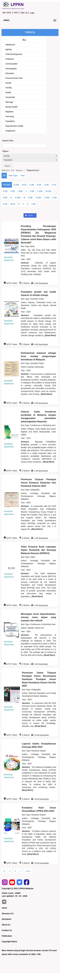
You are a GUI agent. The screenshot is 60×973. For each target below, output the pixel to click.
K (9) (32, 191)
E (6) (46, 185)
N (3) (5, 197)
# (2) (34, 204)
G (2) (5, 191)
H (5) (13, 191)
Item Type (13, 175)
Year (23, 175)
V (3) (5, 204)
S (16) (38, 197)
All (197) (6, 185)
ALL (24, 40)
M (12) (48, 191)
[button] (7, 166)
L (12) (39, 191)
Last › (28, 871)
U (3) (54, 197)
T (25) (46, 197)
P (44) (17, 197)
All (4, 175)
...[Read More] (49, 335)
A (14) (16, 185)
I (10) (20, 191)
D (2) (39, 185)
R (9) (30, 197)
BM (4, 12)
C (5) (32, 185)
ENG (9, 12)
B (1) (24, 185)
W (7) (12, 204)
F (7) (54, 185)
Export (29, 215)
